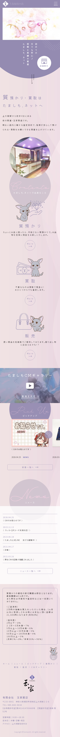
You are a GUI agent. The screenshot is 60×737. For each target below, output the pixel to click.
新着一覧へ (28, 468)
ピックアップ (34, 664)
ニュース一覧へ (28, 572)
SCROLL (34, 77)
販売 (25, 667)
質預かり (50, 664)
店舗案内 (44, 66)
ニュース (19, 664)
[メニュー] (55, 4)
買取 (16, 667)
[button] (48, 436)
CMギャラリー (39, 667)
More (30, 244)
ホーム (6, 664)
